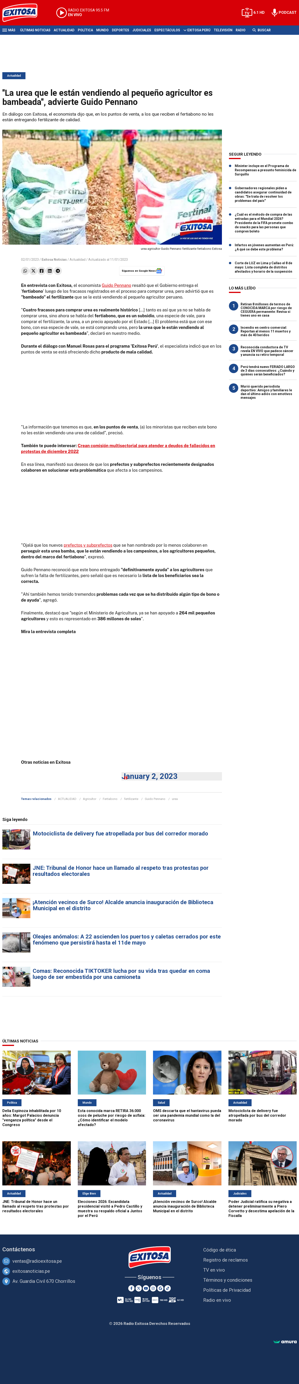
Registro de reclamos (225, 1260)
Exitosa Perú (198, 30)
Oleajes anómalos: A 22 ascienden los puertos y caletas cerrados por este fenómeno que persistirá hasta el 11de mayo (127, 939)
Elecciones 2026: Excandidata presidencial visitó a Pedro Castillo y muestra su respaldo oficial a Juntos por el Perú (110, 1208)
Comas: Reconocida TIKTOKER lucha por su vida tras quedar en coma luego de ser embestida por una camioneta (121, 974)
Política (85, 30)
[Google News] (160, 1288)
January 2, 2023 (149, 776)
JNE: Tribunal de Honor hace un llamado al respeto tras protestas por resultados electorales (121, 871)
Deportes (120, 30)
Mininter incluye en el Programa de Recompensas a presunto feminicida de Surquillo (265, 170)
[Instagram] (153, 1288)
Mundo (102, 30)
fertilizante (131, 799)
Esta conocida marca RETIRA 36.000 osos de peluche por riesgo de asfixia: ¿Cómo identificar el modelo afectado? (111, 1118)
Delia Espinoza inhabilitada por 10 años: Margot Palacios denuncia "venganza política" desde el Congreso (31, 1118)
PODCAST (288, 12)
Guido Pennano (116, 285)
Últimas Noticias (35, 30)
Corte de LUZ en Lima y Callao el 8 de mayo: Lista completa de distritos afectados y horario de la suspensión (263, 267)
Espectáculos (167, 30)
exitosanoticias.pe (31, 1271)
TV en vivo (214, 1270)
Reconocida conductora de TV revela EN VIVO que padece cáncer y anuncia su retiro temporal (267, 351)
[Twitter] (138, 1288)
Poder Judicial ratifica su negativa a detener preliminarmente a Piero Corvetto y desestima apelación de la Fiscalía (261, 1208)
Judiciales (141, 30)
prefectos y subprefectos (88, 545)
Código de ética (219, 1250)
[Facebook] (131, 1288)
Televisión (223, 30)
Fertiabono (110, 799)
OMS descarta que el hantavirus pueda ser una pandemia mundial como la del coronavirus (187, 1115)
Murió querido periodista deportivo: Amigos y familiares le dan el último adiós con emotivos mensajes (266, 392)
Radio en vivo (217, 1300)
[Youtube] (146, 1288)
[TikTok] (167, 1288)
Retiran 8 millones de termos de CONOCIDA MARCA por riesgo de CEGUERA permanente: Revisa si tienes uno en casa (266, 309)
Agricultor (89, 799)
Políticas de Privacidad (227, 1290)
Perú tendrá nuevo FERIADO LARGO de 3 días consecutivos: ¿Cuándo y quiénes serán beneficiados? (268, 370)
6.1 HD (259, 12)
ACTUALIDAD (67, 799)
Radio (241, 30)
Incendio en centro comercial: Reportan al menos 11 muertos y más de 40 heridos (266, 331)
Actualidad (64, 30)
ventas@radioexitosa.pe (37, 1261)
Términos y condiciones (227, 1280)
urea (175, 799)
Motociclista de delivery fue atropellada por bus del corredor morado (120, 833)
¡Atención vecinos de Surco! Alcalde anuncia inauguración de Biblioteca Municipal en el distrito (123, 905)
